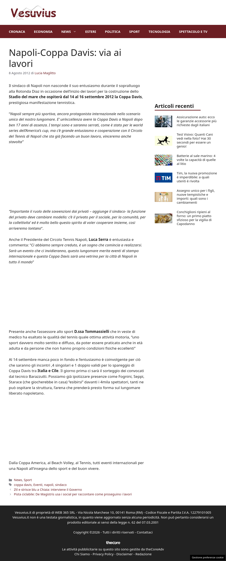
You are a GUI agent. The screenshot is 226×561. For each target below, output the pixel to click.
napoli (48, 485)
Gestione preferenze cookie (208, 557)
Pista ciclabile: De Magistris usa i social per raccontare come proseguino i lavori (73, 494)
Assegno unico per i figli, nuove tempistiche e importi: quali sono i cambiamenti (196, 196)
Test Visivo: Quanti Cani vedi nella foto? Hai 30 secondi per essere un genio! (195, 140)
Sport (134, 31)
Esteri (90, 31)
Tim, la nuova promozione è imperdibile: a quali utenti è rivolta (197, 177)
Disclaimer (124, 554)
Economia (43, 31)
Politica (112, 31)
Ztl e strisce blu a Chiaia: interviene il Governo (48, 489)
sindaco (61, 485)
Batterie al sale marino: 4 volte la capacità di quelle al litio (196, 159)
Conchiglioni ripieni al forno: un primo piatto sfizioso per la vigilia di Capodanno (194, 218)
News (71, 31)
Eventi (37, 485)
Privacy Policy (103, 554)
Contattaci (145, 532)
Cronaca (17, 31)
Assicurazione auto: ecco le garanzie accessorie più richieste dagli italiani (197, 121)
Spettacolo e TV (193, 31)
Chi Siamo (82, 554)
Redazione (144, 554)
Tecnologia (159, 31)
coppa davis (23, 485)
